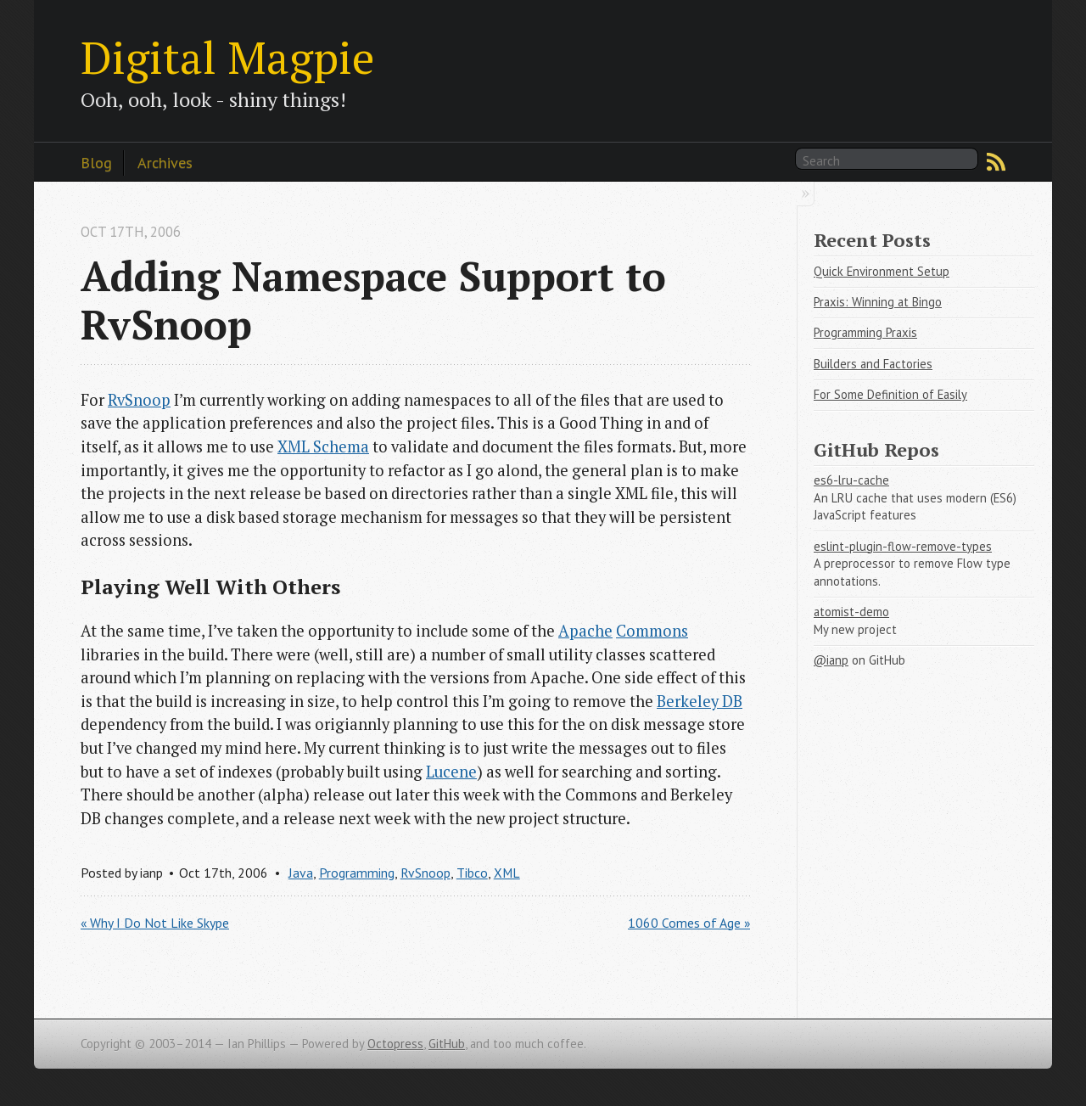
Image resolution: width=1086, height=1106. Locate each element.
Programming (357, 872)
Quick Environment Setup (881, 271)
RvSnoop (139, 400)
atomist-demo (851, 612)
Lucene (451, 771)
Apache (585, 630)
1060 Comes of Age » (689, 922)
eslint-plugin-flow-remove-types (903, 546)
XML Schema (323, 446)
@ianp (831, 660)
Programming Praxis (865, 332)
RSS (996, 162)
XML (507, 872)
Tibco (472, 872)
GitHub (446, 1044)
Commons (652, 630)
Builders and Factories (873, 364)
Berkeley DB (699, 701)
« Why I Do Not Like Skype (155, 922)
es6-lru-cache (851, 480)
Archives (165, 162)
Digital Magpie (227, 57)
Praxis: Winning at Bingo (878, 302)
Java (300, 872)
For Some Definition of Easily (890, 394)
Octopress (395, 1044)
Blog (96, 162)
